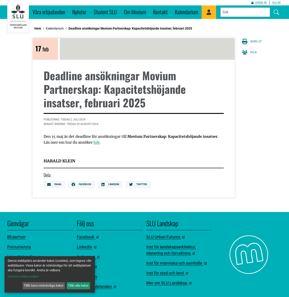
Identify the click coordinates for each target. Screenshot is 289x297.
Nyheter (79, 12)
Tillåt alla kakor (78, 285)
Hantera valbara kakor (23, 276)
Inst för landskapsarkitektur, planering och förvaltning (171, 250)
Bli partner (16, 237)
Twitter (138, 184)
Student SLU (105, 12)
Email (54, 184)
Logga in (259, 2)
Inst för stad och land (167, 273)
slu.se (276, 2)
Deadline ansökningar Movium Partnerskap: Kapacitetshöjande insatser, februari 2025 (130, 28)
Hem (37, 28)
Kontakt (160, 12)
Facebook (81, 184)
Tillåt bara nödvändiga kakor (44, 285)
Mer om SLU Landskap (169, 283)
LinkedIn (110, 184)
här (96, 142)
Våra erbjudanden (49, 12)
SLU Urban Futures (165, 237)
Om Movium (135, 12)
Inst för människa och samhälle (176, 263)
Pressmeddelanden (96, 286)
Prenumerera (19, 246)
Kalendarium (186, 12)
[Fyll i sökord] (245, 12)
